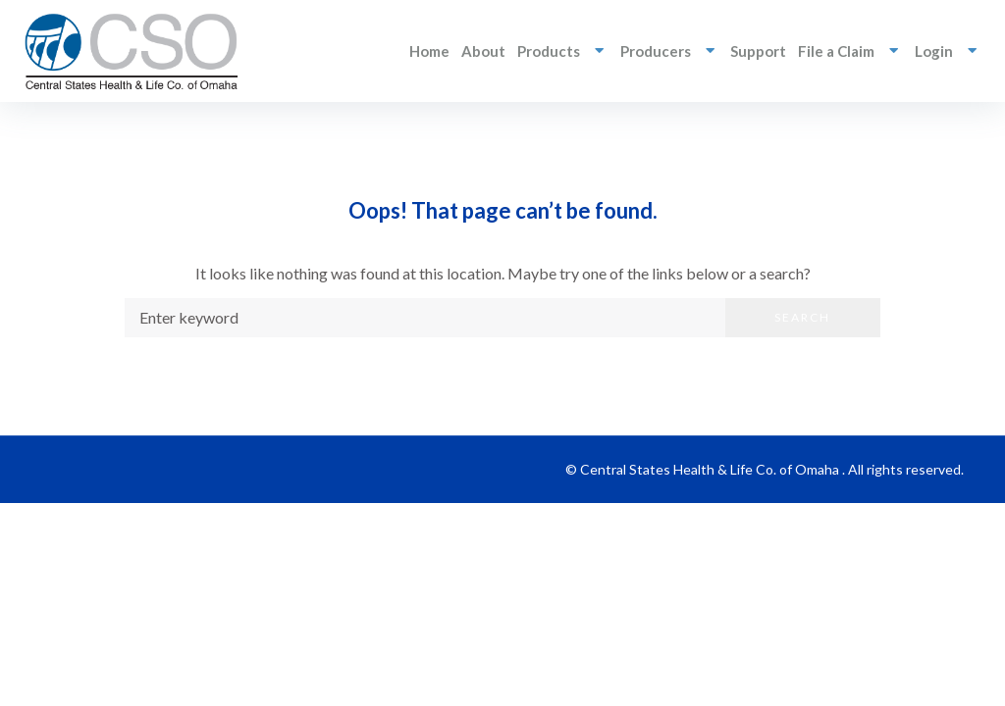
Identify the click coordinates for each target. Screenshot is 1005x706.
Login (948, 50)
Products (562, 50)
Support (758, 51)
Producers (669, 50)
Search (802, 317)
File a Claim (850, 50)
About (483, 51)
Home (429, 51)
